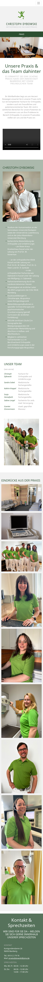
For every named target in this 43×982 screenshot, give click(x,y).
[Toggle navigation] (38, 3)
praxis (11, 958)
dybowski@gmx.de (21, 958)
